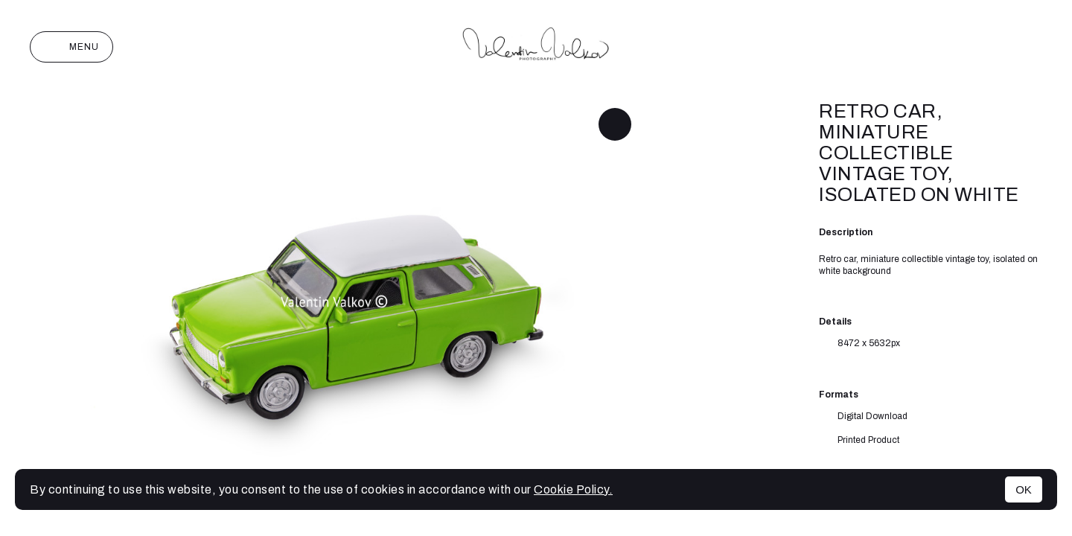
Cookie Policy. (573, 489)
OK (1023, 489)
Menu (71, 47)
